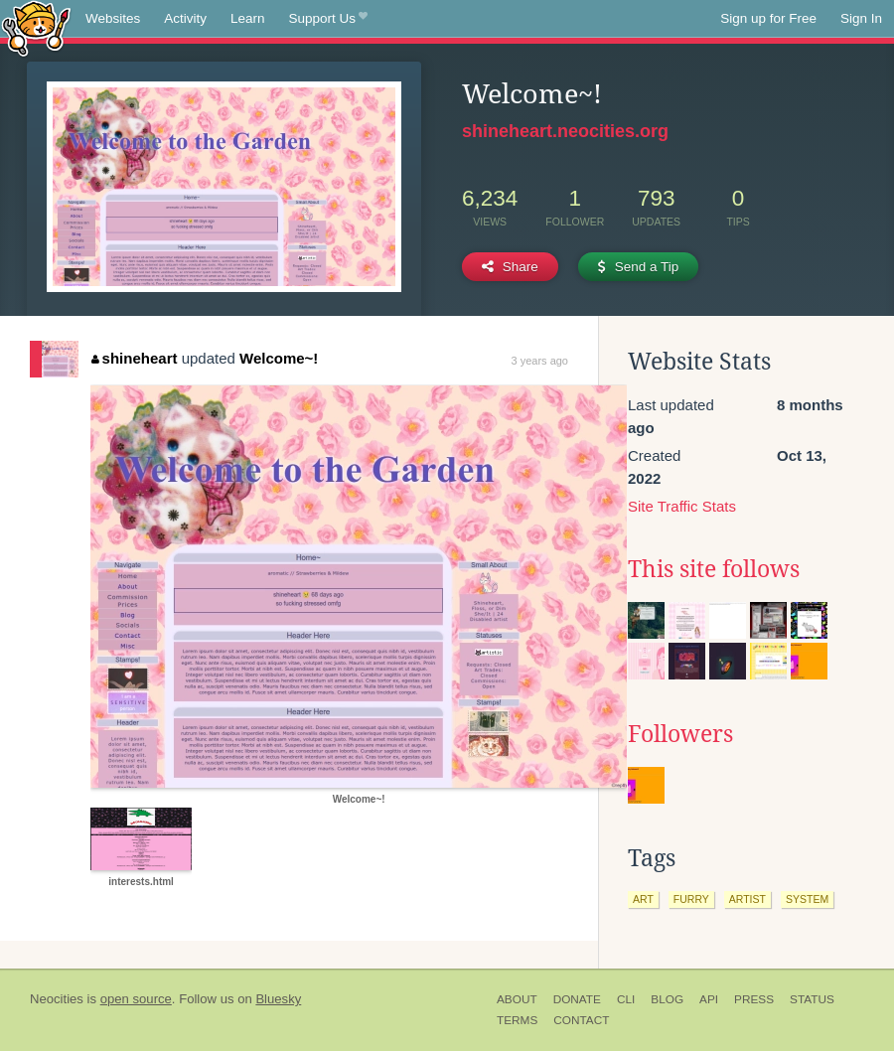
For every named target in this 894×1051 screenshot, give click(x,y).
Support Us (328, 19)
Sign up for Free (768, 18)
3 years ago (540, 361)
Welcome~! (278, 358)
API (708, 999)
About (517, 999)
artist (747, 899)
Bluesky (278, 998)
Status (812, 999)
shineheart (134, 358)
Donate (577, 999)
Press (754, 999)
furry (691, 899)
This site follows (714, 569)
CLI (626, 999)
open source (136, 998)
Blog (667, 999)
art (643, 899)
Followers (680, 734)
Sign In (861, 18)
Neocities (56, 998)
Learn (247, 18)
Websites (112, 18)
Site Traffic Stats (682, 506)
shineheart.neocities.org (565, 131)
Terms (517, 1020)
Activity (185, 18)
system (807, 899)
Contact (581, 1020)
